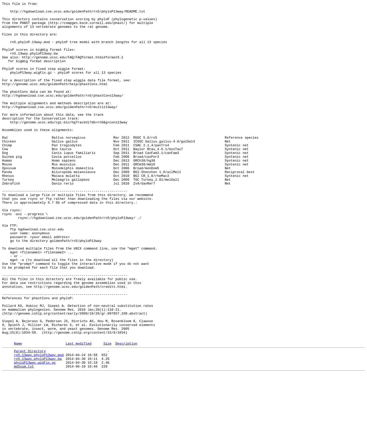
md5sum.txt (24, 438)
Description (126, 411)
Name (18, 411)
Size (107, 411)
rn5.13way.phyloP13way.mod (39, 424)
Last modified (78, 411)
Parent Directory (30, 419)
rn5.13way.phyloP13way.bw (38, 429)
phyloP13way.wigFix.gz (35, 433)
